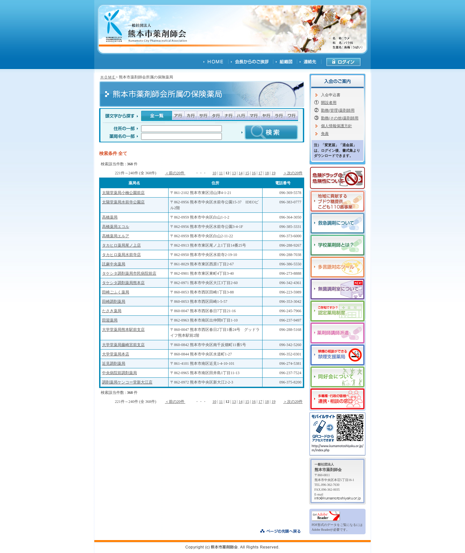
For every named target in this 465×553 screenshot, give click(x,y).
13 (234, 173)
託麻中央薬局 (113, 264)
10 (214, 173)
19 (273, 173)
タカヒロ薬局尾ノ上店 (121, 245)
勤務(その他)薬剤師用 (339, 118)
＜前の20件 (175, 173)
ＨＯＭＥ (108, 77)
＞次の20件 (293, 173)
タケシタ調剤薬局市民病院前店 (129, 273)
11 (221, 173)
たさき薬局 (111, 311)
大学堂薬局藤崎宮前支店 (123, 345)
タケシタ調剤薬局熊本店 (123, 283)
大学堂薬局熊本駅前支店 (123, 329)
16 (254, 173)
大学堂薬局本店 (115, 354)
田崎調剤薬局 (113, 301)
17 (260, 173)
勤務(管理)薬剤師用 (338, 110)
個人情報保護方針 (336, 126)
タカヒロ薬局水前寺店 (121, 254)
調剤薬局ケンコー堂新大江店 (127, 382)
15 (247, 173)
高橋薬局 (110, 217)
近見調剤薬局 (113, 363)
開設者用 (328, 102)
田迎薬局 (110, 320)
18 (267, 173)
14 (241, 173)
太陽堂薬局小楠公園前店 (123, 192)
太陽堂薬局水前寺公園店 (123, 202)
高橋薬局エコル (115, 226)
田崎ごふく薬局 (115, 292)
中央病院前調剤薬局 (119, 373)
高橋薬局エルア (115, 236)
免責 (325, 133)
